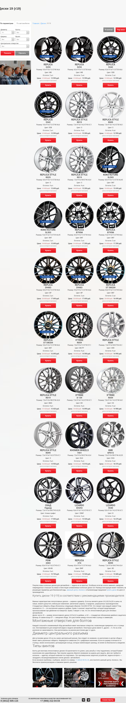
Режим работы (107, 700)
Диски (34, 2)
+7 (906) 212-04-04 (50, 701)
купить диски (111, 590)
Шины (26, 2)
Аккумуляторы (44, 2)
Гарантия (28, 6)
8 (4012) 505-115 (9, 701)
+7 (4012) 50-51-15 (82, 660)
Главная (36, 23)
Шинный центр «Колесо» (76, 590)
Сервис (56, 2)
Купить (48, 85)
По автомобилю (23, 23)
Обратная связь (79, 2)
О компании (92, 2)
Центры (65, 2)
